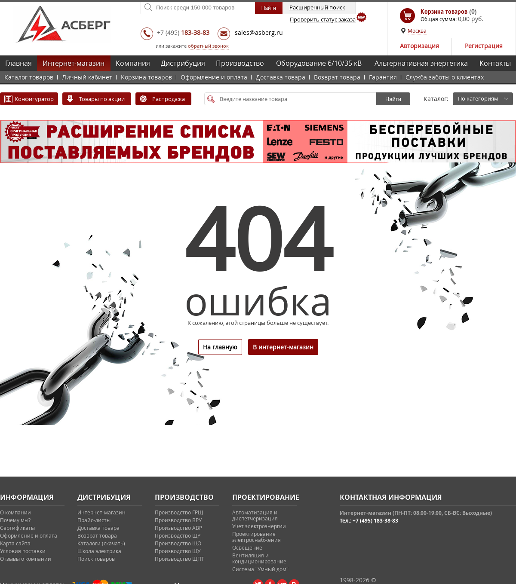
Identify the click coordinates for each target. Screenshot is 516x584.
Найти (393, 99)
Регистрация (484, 46)
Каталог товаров (28, 77)
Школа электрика (99, 550)
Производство (240, 63)
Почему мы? (15, 520)
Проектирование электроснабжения (256, 536)
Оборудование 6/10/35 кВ (319, 63)
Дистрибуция (183, 63)
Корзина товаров (146, 77)
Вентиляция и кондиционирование (259, 558)
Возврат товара (337, 77)
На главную (220, 347)
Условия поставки (23, 550)
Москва (417, 30)
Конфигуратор (34, 99)
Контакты (495, 63)
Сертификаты (17, 527)
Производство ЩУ (177, 550)
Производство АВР (178, 527)
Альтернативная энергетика (421, 63)
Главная (18, 63)
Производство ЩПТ (179, 558)
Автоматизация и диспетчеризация (255, 515)
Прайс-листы (94, 520)
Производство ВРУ (178, 520)
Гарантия (383, 77)
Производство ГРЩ (179, 512)
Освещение (247, 547)
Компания (133, 63)
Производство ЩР (177, 535)
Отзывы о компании (25, 558)
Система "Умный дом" (260, 569)
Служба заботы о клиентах (444, 77)
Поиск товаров (96, 558)
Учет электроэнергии (259, 526)
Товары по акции (102, 99)
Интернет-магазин (73, 63)
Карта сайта (15, 543)
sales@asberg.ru (259, 32)
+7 (183, 32)
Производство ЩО (178, 543)
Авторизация (419, 46)
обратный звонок (208, 46)
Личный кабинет (87, 77)
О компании (15, 512)
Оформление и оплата (214, 77)
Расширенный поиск (317, 7)
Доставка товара (280, 77)
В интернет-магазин (283, 347)
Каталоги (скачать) (101, 543)
